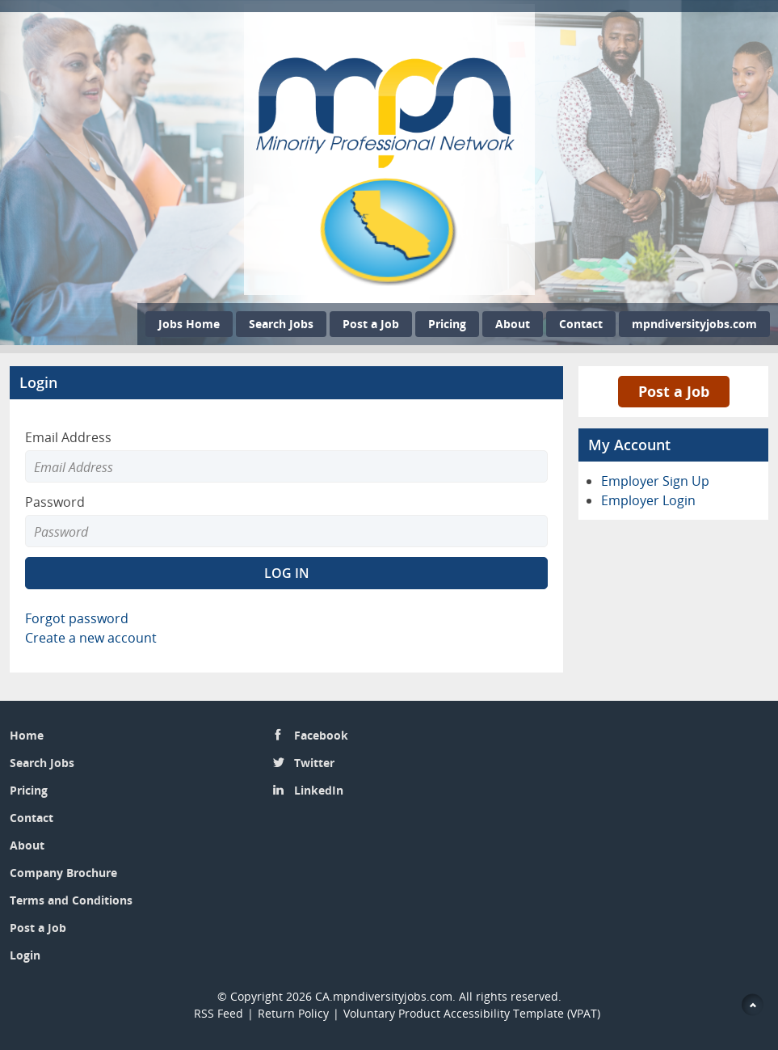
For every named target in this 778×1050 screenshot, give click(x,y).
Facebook (321, 735)
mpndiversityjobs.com (694, 323)
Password (55, 502)
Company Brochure (63, 872)
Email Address (68, 437)
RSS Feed (218, 1013)
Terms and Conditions (71, 900)
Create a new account (91, 638)
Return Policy (293, 1013)
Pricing (447, 323)
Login (25, 955)
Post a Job (371, 323)
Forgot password (76, 618)
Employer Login (648, 500)
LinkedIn (318, 790)
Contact (581, 323)
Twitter (314, 762)
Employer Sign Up (655, 481)
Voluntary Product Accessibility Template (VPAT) (471, 1013)
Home (27, 735)
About (512, 323)
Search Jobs (281, 323)
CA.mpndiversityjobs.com (383, 996)
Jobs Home (189, 323)
